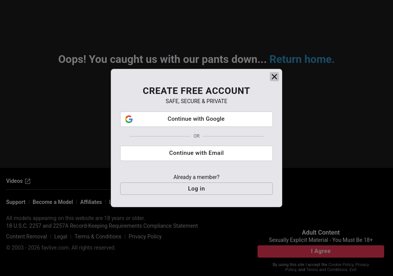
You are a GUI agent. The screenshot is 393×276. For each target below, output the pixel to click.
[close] (274, 76)
